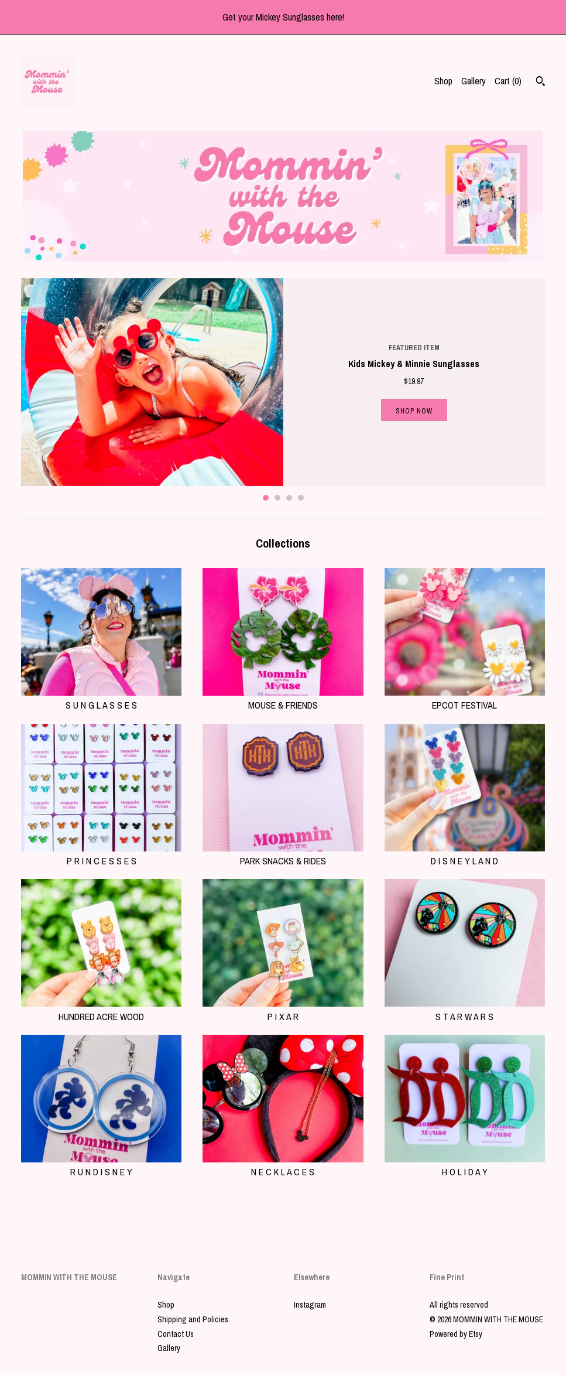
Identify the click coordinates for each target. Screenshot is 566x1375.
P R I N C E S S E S (101, 854)
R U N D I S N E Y (101, 1165)
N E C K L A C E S (283, 1165)
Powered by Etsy (456, 1334)
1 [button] (266, 498)
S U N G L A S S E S (101, 699)
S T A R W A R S (465, 1009)
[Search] (540, 82)
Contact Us (175, 1334)
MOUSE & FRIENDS (283, 699)
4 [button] (301, 498)
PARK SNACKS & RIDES (283, 854)
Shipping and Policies (192, 1319)
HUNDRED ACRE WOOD (101, 1009)
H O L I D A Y (465, 1165)
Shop (443, 80)
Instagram (310, 1304)
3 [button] (289, 498)
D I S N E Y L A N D (465, 854)
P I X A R (283, 1009)
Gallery (473, 80)
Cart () (508, 80)
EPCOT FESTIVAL (465, 699)
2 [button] (277, 498)
